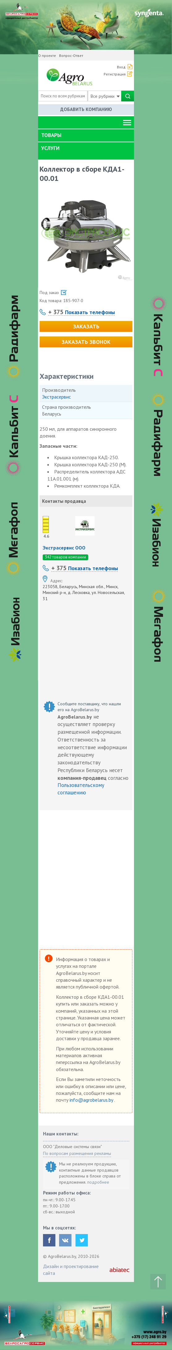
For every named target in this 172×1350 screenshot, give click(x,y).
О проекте (47, 55)
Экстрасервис (56, 397)
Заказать (86, 326)
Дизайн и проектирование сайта (71, 1269)
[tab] (86, 135)
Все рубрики (105, 96)
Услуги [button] (50, 148)
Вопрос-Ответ (71, 55)
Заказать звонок (86, 341)
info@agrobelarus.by (92, 1100)
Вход (121, 67)
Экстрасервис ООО (64, 548)
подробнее (98, 1182)
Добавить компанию (86, 109)
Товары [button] (51, 135)
